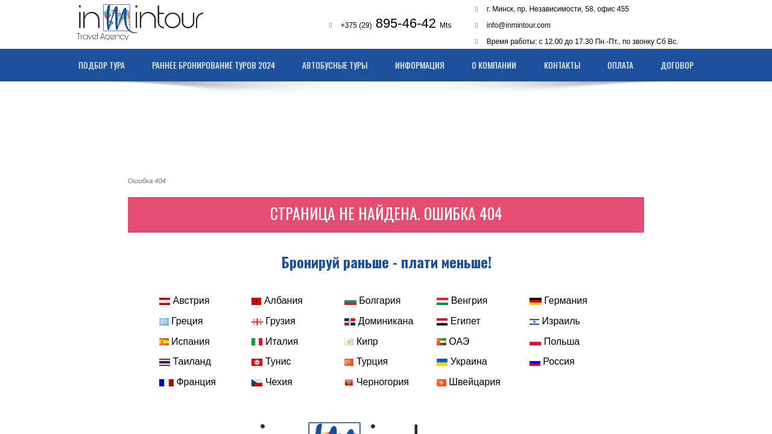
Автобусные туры (334, 65)
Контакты (562, 65)
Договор (677, 65)
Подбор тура (101, 65)
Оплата (620, 65)
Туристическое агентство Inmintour (152, 22)
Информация (420, 65)
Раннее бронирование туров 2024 (213, 65)
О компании (494, 65)
